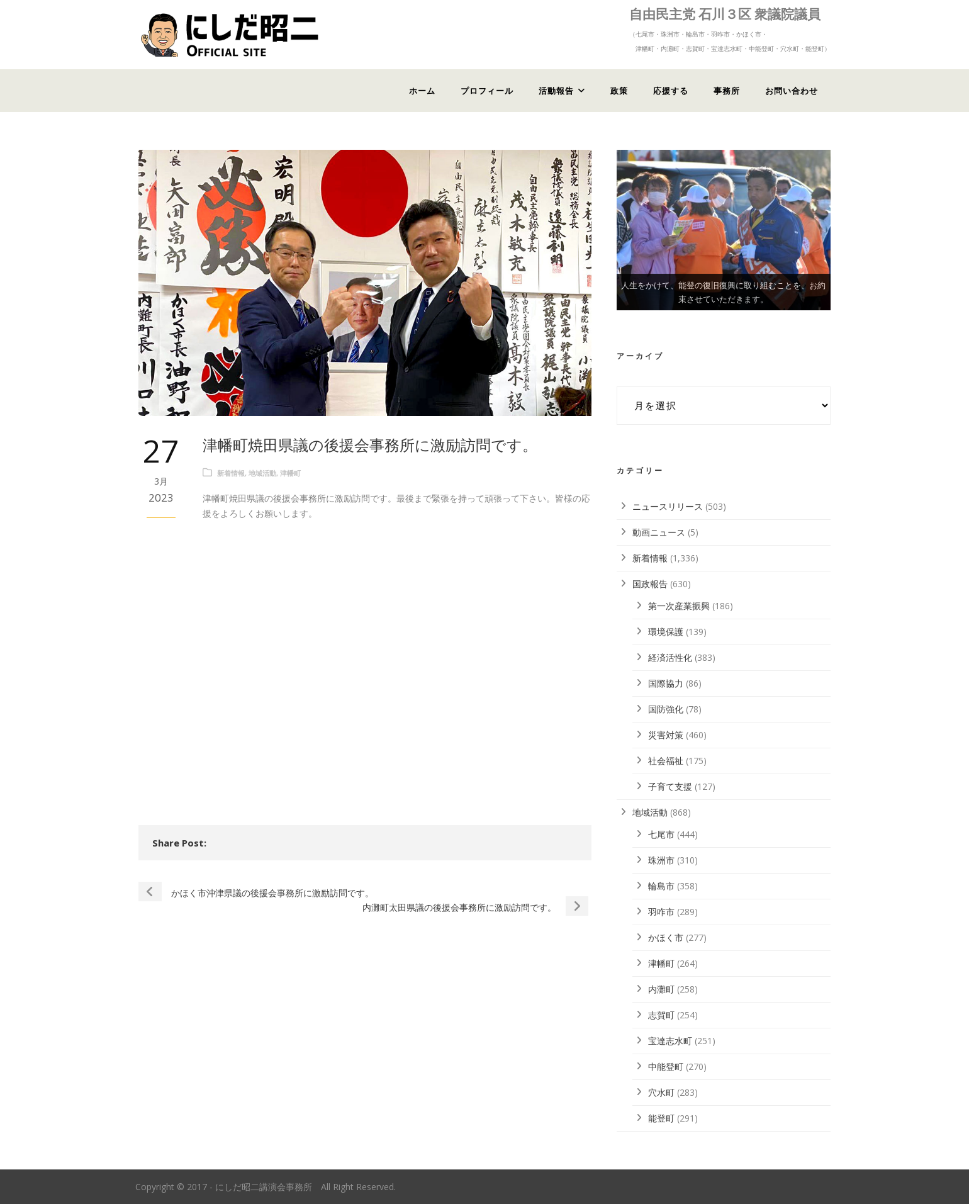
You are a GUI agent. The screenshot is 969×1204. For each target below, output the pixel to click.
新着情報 (231, 473)
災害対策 (665, 735)
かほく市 (665, 937)
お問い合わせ (791, 90)
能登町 (661, 1118)
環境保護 (665, 632)
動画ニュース (658, 532)
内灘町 (661, 989)
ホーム (422, 90)
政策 (619, 90)
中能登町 (665, 1066)
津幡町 (290, 473)
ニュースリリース (667, 506)
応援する (670, 90)
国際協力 (665, 683)
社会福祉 (665, 761)
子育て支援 (670, 786)
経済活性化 (670, 657)
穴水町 (661, 1092)
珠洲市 (661, 860)
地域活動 (262, 473)
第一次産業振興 (679, 606)
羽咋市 (661, 912)
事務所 (727, 90)
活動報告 (556, 90)
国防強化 (665, 709)
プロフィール (487, 90)
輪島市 (661, 886)
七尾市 (661, 834)
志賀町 (661, 1015)
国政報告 (650, 584)
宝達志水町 (670, 1041)
